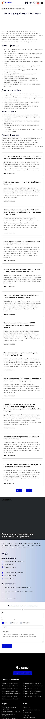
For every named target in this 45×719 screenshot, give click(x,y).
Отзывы (26, 715)
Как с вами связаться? (8, 620)
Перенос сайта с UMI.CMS (32, 696)
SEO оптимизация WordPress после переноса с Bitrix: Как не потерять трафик (22, 465)
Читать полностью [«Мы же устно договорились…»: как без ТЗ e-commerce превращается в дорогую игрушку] (9, 173)
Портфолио (27, 712)
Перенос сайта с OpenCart (10, 699)
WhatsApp (26, 623)
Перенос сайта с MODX (9, 696)
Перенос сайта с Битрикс (10, 683)
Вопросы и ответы (29, 717)
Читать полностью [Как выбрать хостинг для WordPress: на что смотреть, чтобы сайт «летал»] (9, 260)
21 (27, 490)
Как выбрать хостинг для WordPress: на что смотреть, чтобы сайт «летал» (22, 243)
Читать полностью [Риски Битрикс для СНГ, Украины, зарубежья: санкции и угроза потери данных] (9, 395)
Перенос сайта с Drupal (10, 688)
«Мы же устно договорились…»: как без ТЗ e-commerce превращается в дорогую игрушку (22, 157)
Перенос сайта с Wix (30, 693)
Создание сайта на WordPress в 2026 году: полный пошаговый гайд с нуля (21, 296)
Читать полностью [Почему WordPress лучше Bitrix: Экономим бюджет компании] (9, 455)
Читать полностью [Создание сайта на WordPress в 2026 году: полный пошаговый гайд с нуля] (9, 314)
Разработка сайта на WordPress (9, 708)
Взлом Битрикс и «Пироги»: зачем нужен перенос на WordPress (20, 354)
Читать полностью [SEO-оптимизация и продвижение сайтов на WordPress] (9, 201)
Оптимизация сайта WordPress (8, 715)
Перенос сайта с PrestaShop (32, 691)
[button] (41, 3)
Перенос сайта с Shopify (10, 686)
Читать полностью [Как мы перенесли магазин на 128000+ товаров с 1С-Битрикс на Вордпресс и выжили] (9, 344)
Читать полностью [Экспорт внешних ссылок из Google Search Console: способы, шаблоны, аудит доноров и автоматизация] (9, 233)
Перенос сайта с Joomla (10, 691)
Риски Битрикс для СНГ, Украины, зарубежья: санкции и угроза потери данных (22, 380)
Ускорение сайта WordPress (11, 711)
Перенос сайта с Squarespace (33, 686)
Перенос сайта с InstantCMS (11, 693)
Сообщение (5, 631)
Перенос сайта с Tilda (30, 688)
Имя (3, 612)
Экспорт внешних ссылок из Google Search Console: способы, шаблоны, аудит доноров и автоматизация (22, 212)
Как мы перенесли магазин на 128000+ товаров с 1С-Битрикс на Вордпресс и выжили (20, 325)
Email (6, 623)
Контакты (26, 707)
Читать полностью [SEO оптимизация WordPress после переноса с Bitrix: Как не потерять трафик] (9, 483)
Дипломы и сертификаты (31, 710)
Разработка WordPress (8, 8)
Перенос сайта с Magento (32, 683)
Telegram (15, 623)
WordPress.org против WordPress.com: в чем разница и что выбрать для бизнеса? (22, 270)
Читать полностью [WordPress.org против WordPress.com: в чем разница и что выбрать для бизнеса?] (9, 286)
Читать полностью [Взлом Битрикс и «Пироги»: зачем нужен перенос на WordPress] (9, 370)
